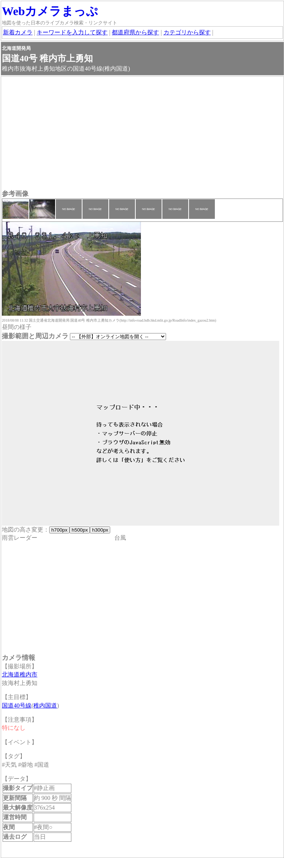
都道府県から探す (135, 32)
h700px (59, 530)
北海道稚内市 (19, 674)
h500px (79, 530)
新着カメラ (18, 32)
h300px (100, 530)
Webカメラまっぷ (50, 11)
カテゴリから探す (187, 32)
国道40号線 (16, 705)
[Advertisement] (142, 134)
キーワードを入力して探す (72, 32)
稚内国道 (45, 705)
